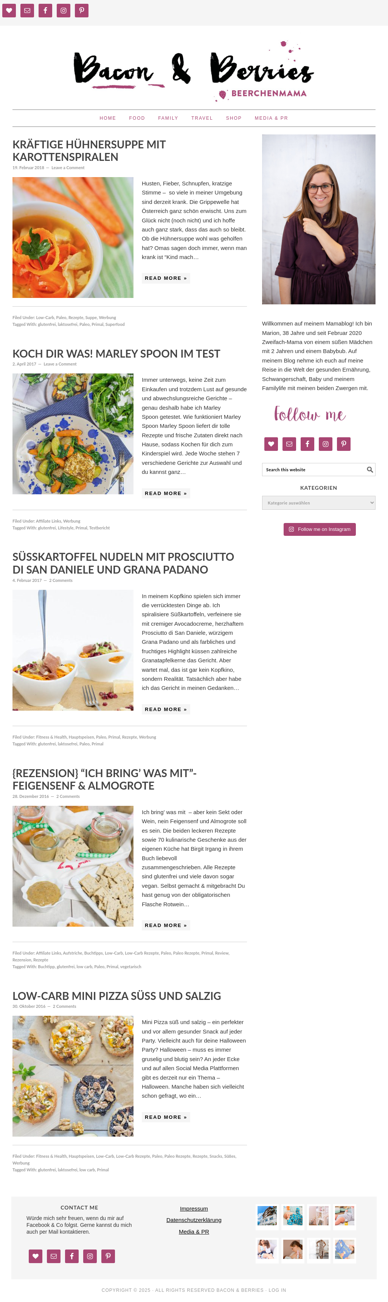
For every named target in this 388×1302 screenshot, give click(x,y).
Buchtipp (46, 966)
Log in (278, 1290)
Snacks (216, 1156)
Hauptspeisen (81, 736)
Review (221, 952)
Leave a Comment (67, 167)
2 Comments (61, 580)
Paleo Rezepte (186, 952)
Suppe (91, 317)
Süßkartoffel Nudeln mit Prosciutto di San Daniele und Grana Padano (123, 563)
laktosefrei (68, 324)
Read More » (166, 278)
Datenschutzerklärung (194, 1220)
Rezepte (76, 317)
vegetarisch (130, 966)
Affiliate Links (48, 520)
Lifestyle (66, 527)
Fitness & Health (51, 736)
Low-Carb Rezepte (142, 952)
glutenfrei (47, 324)
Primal (97, 324)
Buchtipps (93, 952)
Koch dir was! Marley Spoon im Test (116, 353)
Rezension (21, 959)
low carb (84, 966)
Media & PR (194, 1231)
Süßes (229, 1156)
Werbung (107, 317)
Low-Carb (45, 317)
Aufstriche (72, 952)
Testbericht (99, 527)
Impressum (194, 1208)
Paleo (61, 317)
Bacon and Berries (194, 64)
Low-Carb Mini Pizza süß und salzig (116, 995)
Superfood (115, 324)
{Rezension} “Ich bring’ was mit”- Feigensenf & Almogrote (104, 779)
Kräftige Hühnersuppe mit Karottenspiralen (89, 151)
